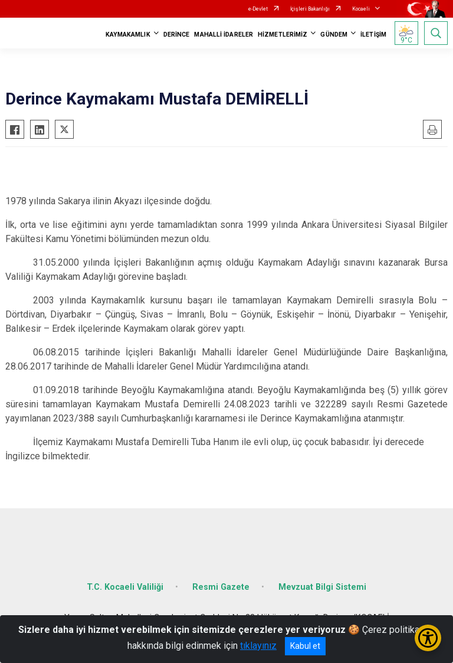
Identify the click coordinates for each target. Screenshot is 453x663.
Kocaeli (361, 9)
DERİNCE (176, 34)
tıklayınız (258, 645)
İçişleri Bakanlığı (310, 9)
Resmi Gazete (221, 587)
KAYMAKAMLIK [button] (128, 34)
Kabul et (305, 646)
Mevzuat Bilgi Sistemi (322, 587)
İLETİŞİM (373, 34)
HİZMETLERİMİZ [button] (282, 34)
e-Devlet (258, 9)
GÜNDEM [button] (333, 34)
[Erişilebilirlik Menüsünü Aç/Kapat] (428, 638)
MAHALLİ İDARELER (223, 34)
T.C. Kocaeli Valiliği (125, 587)
